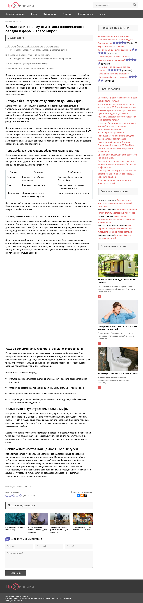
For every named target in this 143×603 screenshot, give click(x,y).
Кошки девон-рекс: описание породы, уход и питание (37, 529)
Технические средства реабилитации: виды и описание (59, 529)
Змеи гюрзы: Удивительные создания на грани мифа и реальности (117, 219)
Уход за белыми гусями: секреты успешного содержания (40, 58)
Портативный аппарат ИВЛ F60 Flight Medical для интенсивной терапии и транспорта (116, 148)
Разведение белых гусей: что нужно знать (27, 55)
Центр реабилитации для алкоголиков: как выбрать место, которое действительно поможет (117, 126)
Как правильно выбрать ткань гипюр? (15, 528)
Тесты (102, 14)
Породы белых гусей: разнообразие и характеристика (38, 50)
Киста (34, 14)
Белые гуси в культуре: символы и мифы (27, 63)
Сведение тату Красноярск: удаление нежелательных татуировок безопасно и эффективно (117, 164)
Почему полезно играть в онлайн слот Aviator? (82, 528)
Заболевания (49, 14)
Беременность (85, 14)
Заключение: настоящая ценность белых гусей (29, 68)
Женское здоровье (15, 14)
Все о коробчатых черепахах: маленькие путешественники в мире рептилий (115, 228)
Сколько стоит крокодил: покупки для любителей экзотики (115, 203)
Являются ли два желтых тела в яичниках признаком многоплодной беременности (115, 39)
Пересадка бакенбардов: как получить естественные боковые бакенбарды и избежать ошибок (117, 173)
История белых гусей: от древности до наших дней (32, 46)
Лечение (67, 14)
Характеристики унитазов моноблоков (118, 373)
